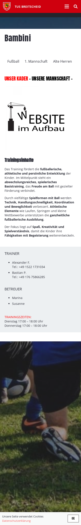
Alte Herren (62, 61)
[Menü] (66, 6)
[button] (75, 6)
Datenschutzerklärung (16, 521)
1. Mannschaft (36, 61)
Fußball (13, 61)
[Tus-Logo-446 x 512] (7, 6)
